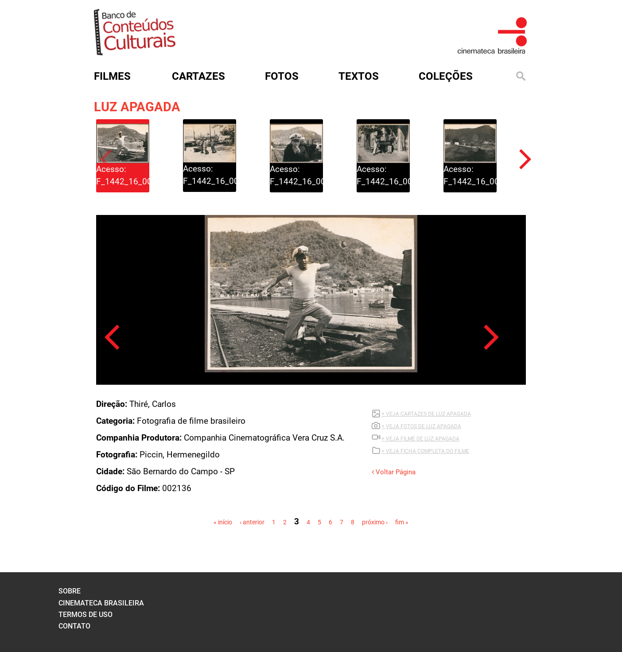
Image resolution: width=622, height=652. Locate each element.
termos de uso (85, 614)
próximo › (375, 522)
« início (223, 522)
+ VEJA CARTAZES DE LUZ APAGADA (426, 414)
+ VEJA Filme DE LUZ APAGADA (420, 439)
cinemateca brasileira (101, 603)
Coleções (446, 76)
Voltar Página (394, 472)
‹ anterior (252, 522)
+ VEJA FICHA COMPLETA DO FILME (425, 451)
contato (74, 626)
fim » (401, 522)
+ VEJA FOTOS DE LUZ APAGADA (421, 426)
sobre (69, 591)
